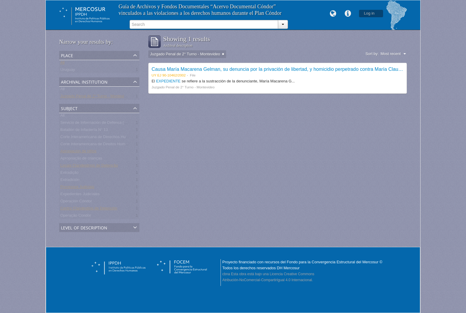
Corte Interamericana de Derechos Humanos (98, 138)
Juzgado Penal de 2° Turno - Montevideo (95, 97)
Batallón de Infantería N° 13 (84, 131)
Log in (369, 13)
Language (333, 13)
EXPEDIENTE (169, 81)
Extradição (69, 173)
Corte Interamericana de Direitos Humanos (97, 145)
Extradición (69, 181)
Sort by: (372, 53)
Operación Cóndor (76, 202)
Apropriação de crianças (81, 159)
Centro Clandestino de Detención (88, 209)
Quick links (348, 13)
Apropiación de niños (78, 152)
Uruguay (67, 70)
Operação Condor (75, 216)
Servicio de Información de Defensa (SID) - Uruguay (105, 123)
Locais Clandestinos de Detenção (89, 166)
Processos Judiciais (77, 188)
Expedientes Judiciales (80, 195)
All (62, 63)
